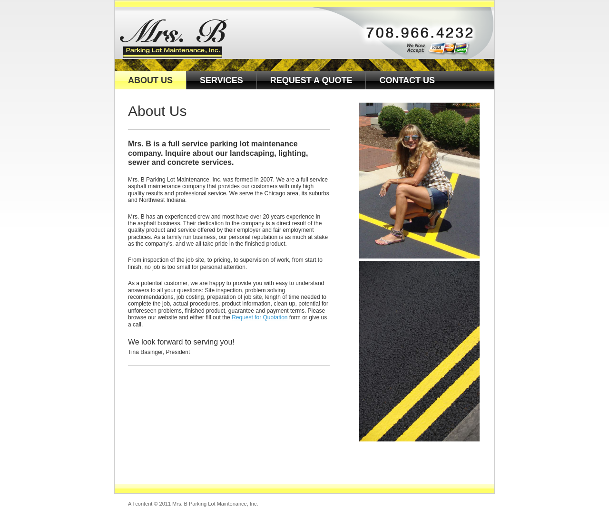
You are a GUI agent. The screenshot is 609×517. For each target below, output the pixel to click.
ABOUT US (150, 80)
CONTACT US (407, 80)
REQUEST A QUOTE (311, 80)
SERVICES (221, 80)
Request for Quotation (259, 317)
